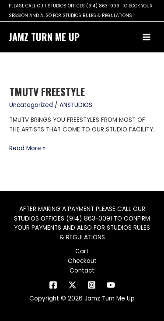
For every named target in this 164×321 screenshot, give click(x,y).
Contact (82, 270)
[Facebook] (53, 285)
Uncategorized (31, 105)
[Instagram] (91, 285)
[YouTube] (111, 285)
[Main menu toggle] (147, 37)
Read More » (27, 148)
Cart (82, 251)
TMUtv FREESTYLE (47, 91)
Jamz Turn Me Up (44, 37)
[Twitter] (72, 285)
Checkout (82, 261)
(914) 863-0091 (103, 6)
